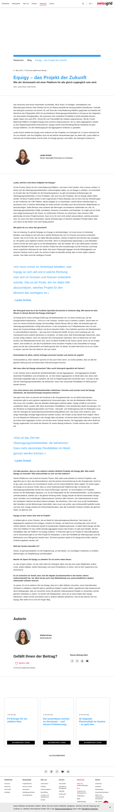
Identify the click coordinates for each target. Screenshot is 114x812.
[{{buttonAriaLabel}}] (102, 800)
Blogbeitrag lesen (21, 742)
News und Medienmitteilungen (82, 784)
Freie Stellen (62, 783)
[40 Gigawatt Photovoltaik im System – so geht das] (92, 722)
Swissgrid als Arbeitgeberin (62, 787)
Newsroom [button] (43, 3)
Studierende (62, 794)
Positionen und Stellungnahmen (81, 792)
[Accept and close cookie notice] (110, 807)
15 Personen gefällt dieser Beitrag (35, 70)
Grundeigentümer (27, 795)
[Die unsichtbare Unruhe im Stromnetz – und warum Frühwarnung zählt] (56, 722)
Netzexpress (26, 789)
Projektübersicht (27, 783)
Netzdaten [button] (7, 792)
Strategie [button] (43, 786)
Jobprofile (61, 791)
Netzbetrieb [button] (5, 3)
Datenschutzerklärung (63, 809)
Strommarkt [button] (7, 789)
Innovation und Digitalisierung (45, 796)
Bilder (78, 798)
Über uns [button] (26, 3)
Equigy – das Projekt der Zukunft (51, 60)
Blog (29, 60)
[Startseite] (105, 3)
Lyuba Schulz (22, 87)
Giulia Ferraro (31, 87)
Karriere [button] (34, 3)
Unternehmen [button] (44, 783)
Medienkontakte (81, 801)
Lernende (61, 797)
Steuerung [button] (7, 786)
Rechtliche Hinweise (90, 809)
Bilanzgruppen (99, 789)
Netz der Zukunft (27, 786)
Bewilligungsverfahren (29, 792)
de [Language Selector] (91, 3)
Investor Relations (46, 789)
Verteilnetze (98, 783)
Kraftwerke (98, 786)
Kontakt (43, 800)
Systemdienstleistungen (102, 792)
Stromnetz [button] (7, 783)
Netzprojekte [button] (16, 3)
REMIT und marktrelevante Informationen (99, 796)
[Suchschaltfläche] (83, 3)
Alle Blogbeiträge (57, 755)
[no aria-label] (72, 661)
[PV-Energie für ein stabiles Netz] (20, 722)
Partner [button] (51, 3)
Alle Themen (98, 801)
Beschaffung (44, 792)
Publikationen (81, 796)
